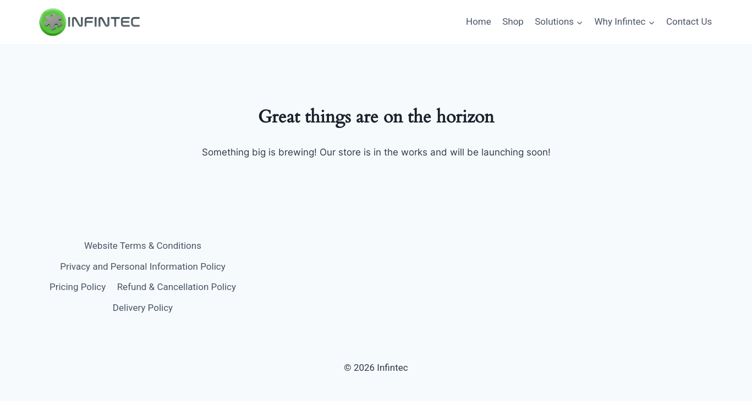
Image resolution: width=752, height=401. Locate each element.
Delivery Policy (143, 307)
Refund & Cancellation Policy (176, 286)
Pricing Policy (78, 286)
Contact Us (689, 21)
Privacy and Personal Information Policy (142, 266)
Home (478, 21)
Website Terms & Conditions (142, 245)
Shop (513, 21)
